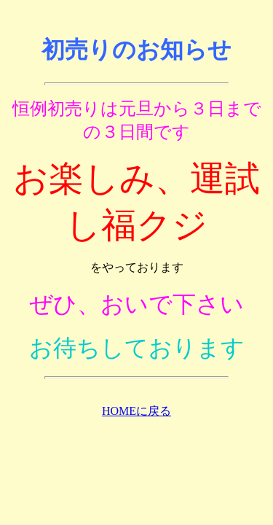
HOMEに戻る (136, 411)
